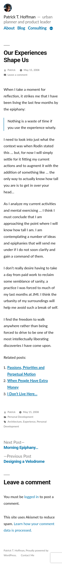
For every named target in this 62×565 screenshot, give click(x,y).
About (9, 28)
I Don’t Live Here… (22, 394)
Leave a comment (17, 74)
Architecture (15, 421)
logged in (31, 496)
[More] (51, 29)
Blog (21, 28)
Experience (29, 421)
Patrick (12, 69)
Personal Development (20, 416)
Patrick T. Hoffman (20, 16)
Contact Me (27, 555)
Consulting (37, 28)
